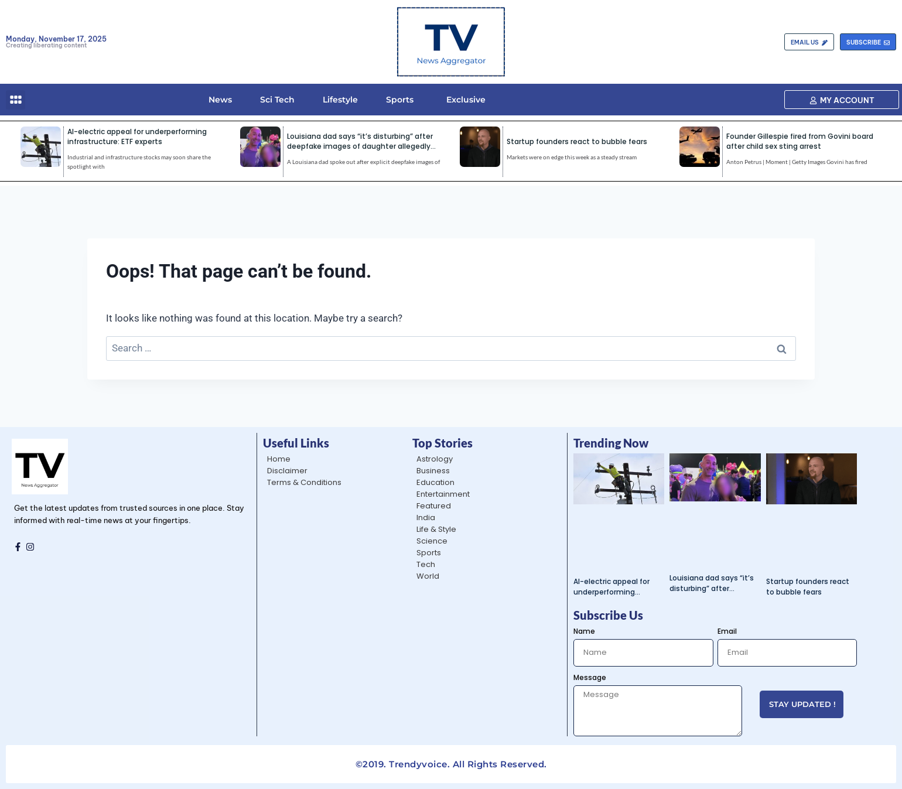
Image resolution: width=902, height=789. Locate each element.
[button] (15, 100)
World (427, 576)
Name (584, 631)
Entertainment (443, 494)
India (425, 517)
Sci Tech (277, 99)
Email (727, 631)
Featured (433, 505)
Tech (425, 564)
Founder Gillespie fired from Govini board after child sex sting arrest (799, 141)
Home (279, 458)
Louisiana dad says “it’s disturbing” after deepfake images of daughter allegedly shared (360, 146)
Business (433, 470)
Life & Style (436, 529)
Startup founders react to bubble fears (577, 141)
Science (431, 541)
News (220, 99)
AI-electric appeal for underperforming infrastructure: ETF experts (137, 136)
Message (589, 677)
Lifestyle (340, 99)
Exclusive (464, 99)
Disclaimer (287, 470)
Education (435, 482)
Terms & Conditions (304, 482)
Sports (400, 99)
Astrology (434, 458)
